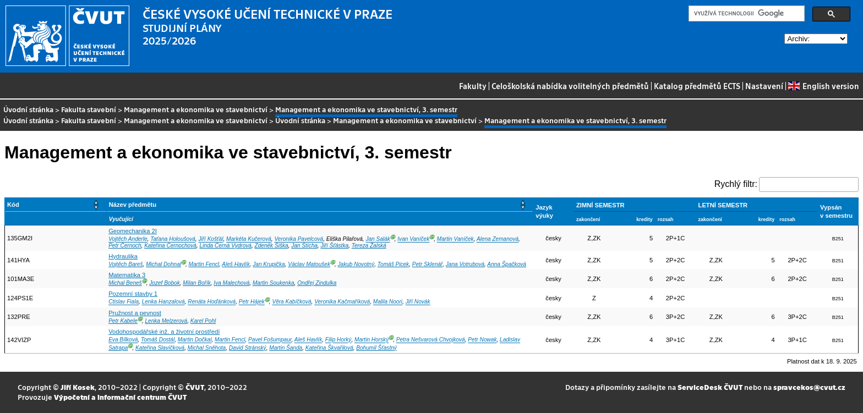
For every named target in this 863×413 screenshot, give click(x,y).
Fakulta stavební (88, 109)
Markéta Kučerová (248, 239)
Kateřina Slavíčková (159, 348)
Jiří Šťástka (334, 246)
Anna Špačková (506, 264)
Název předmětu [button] (132, 204)
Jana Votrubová (465, 264)
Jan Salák (377, 239)
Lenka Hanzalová (163, 302)
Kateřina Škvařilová (329, 348)
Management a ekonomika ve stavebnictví (195, 109)
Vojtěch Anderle (127, 239)
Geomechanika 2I (132, 231)
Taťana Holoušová (172, 239)
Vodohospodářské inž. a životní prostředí (164, 331)
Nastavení (764, 86)
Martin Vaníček (455, 239)
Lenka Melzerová (166, 321)
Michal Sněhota (207, 348)
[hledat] (745, 14)
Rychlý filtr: (735, 184)
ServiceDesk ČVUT (710, 387)
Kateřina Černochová (170, 246)
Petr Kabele (123, 321)
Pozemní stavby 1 (132, 293)
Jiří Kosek (78, 387)
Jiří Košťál (210, 239)
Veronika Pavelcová (298, 239)
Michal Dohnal (163, 264)
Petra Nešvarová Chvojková (430, 340)
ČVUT (194, 387)
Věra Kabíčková (291, 302)
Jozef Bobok (164, 283)
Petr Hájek (252, 302)
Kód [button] (13, 204)
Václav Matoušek (309, 264)
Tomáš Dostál (157, 340)
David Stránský (247, 348)
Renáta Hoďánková (212, 302)
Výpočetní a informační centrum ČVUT (120, 397)
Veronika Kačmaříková (342, 302)
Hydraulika (123, 256)
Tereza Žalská (369, 246)
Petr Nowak (482, 340)
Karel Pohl (203, 321)
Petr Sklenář (427, 264)
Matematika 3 (126, 275)
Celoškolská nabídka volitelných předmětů (570, 86)
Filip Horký (338, 340)
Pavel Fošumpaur (269, 340)
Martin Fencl (204, 264)
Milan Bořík (196, 283)
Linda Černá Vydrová (225, 246)
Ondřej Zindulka (316, 283)
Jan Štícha (304, 246)
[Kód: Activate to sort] (56, 205)
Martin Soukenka (273, 283)
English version (823, 86)
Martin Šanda (285, 348)
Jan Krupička (269, 264)
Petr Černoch (124, 246)
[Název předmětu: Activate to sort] (319, 205)
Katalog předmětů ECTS (697, 86)
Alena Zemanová (497, 239)
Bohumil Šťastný (376, 348)
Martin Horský (371, 340)
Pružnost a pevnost (134, 313)
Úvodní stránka (28, 109)
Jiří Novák (418, 302)
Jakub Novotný (356, 264)
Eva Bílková (123, 340)
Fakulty (473, 86)
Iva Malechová (231, 283)
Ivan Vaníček (413, 239)
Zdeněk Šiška (271, 246)
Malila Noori (387, 302)
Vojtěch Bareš (125, 264)
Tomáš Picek (393, 264)
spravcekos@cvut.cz (809, 387)
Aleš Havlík (235, 264)
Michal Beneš (125, 283)
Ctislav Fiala (123, 302)
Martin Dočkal (195, 340)
